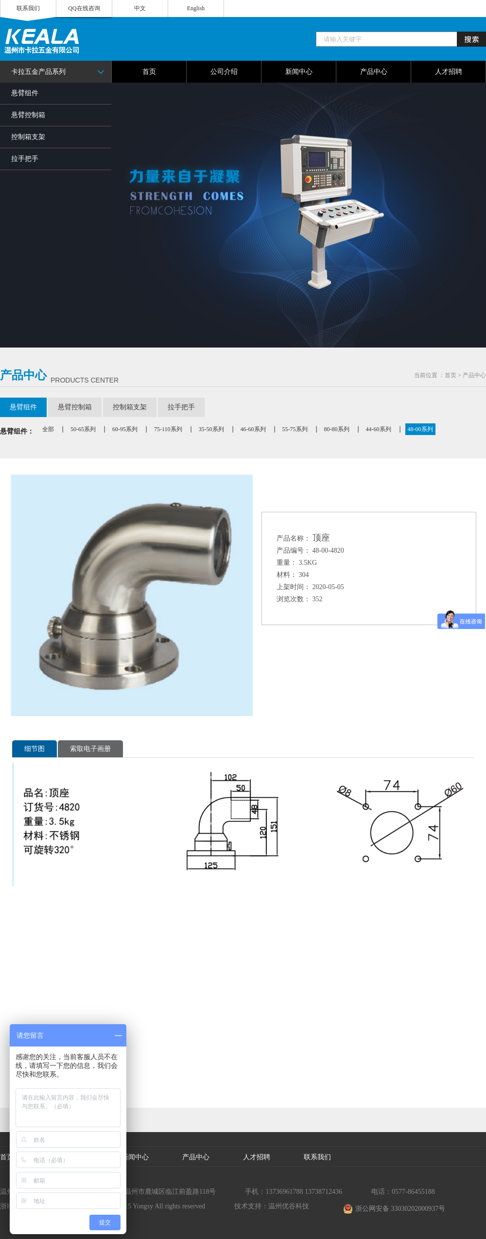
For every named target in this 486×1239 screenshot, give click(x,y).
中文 (140, 8)
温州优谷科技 (288, 1206)
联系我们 (28, 8)
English (196, 8)
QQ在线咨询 (84, 8)
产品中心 (474, 375)
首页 (450, 375)
